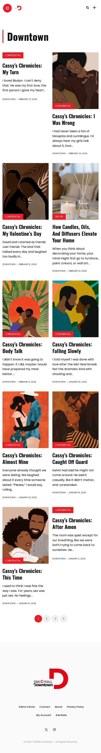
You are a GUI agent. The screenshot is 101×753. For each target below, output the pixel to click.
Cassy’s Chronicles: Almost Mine (22, 458)
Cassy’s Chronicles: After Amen (72, 523)
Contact (44, 707)
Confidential (13, 55)
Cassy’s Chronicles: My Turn (22, 69)
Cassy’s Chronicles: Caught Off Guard (72, 458)
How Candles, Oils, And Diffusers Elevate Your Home (74, 233)
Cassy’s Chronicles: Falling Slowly (72, 347)
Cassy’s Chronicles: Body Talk (22, 347)
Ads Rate (61, 715)
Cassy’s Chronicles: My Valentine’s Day (22, 230)
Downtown (9, 99)
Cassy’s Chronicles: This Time (22, 574)
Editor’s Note (27, 707)
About (58, 707)
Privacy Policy (75, 707)
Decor (59, 216)
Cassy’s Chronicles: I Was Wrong (73, 119)
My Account (43, 715)
